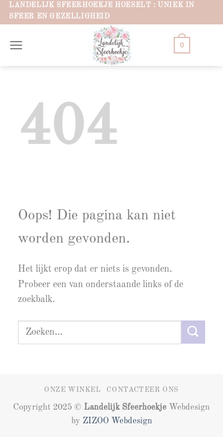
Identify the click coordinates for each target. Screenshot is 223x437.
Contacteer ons (142, 390)
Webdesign (131, 421)
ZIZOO (97, 421)
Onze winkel (72, 390)
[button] (16, 44)
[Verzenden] (193, 332)
